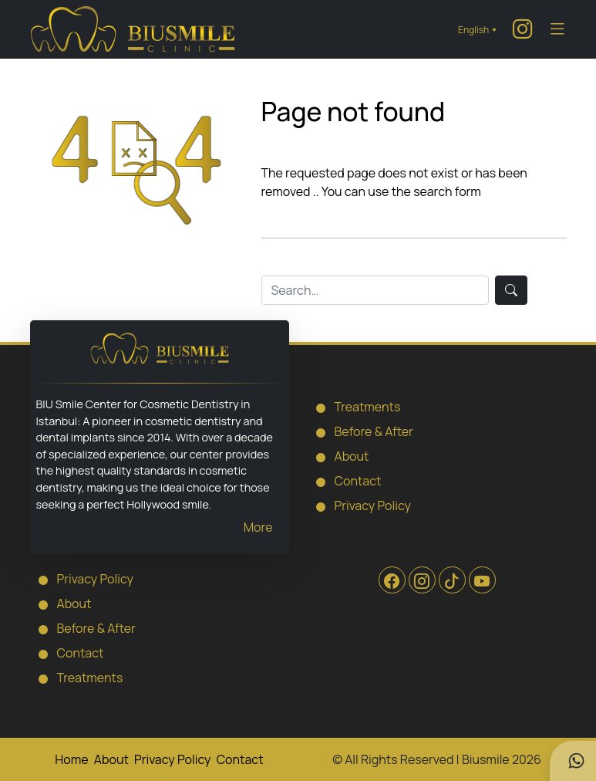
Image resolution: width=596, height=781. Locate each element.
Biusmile (486, 759)
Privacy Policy (359, 504)
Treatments (354, 406)
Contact (345, 480)
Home (71, 759)
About (338, 455)
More (258, 527)
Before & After (360, 430)
